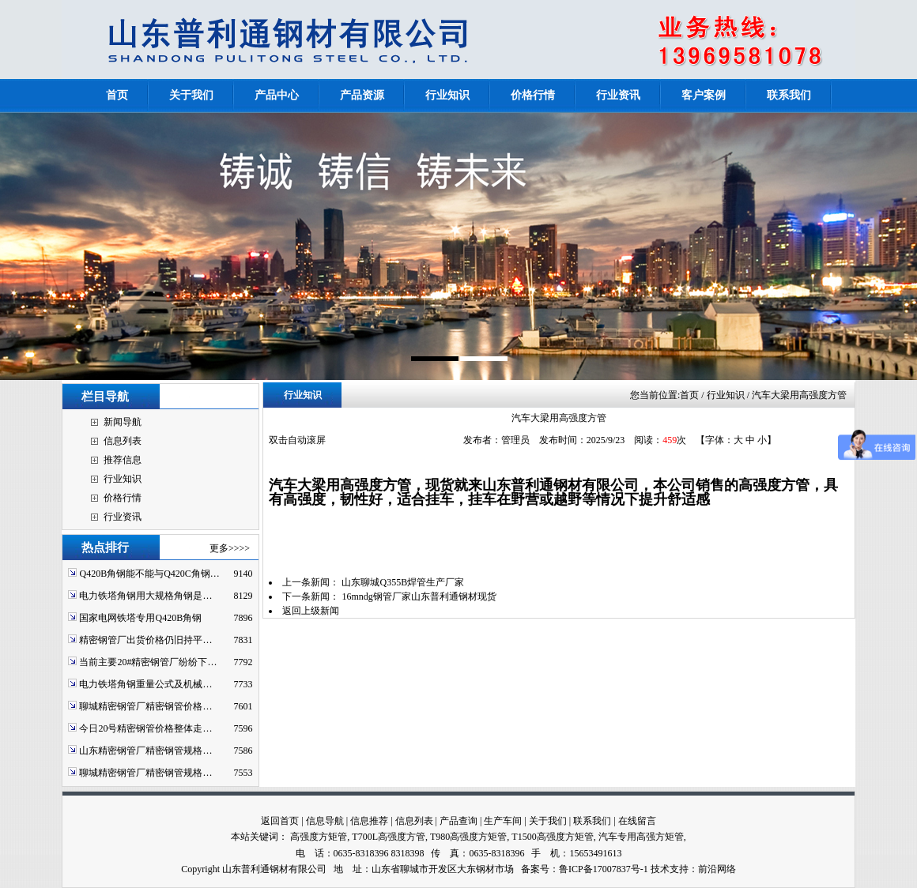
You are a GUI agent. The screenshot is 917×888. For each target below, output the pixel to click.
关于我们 (548, 820)
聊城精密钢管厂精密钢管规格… (145, 772)
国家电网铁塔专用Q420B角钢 (140, 617)
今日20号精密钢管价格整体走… (145, 728)
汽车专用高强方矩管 (641, 836)
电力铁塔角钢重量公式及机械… (145, 684)
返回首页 (280, 820)
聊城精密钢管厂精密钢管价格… (145, 706)
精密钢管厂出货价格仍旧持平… (145, 639)
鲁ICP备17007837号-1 (603, 869)
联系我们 (592, 820)
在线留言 (637, 820)
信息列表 (123, 440)
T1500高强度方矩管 (552, 836)
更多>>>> (229, 548)
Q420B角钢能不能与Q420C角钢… (149, 573)
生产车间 (503, 820)
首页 (689, 395)
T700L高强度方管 (388, 836)
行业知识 (123, 478)
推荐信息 (123, 459)
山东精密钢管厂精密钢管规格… (145, 750)
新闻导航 (123, 421)
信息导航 (325, 820)
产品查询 (458, 820)
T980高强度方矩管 (468, 836)
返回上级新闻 (310, 610)
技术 (660, 869)
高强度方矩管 (318, 836)
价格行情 (123, 497)
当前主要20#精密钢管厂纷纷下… (148, 662)
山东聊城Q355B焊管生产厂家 (403, 582)
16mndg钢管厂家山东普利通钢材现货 (419, 596)
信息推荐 (369, 820)
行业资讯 (123, 516)
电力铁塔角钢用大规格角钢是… (145, 595)
